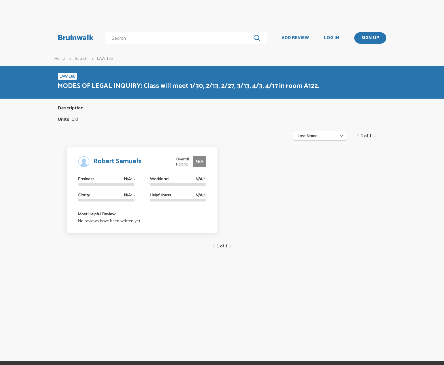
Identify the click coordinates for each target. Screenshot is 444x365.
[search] (179, 38)
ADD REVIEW (295, 38)
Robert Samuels (117, 161)
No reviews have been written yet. (109, 220)
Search (81, 58)
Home (59, 58)
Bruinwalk (75, 38)
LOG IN (331, 38)
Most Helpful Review (97, 214)
